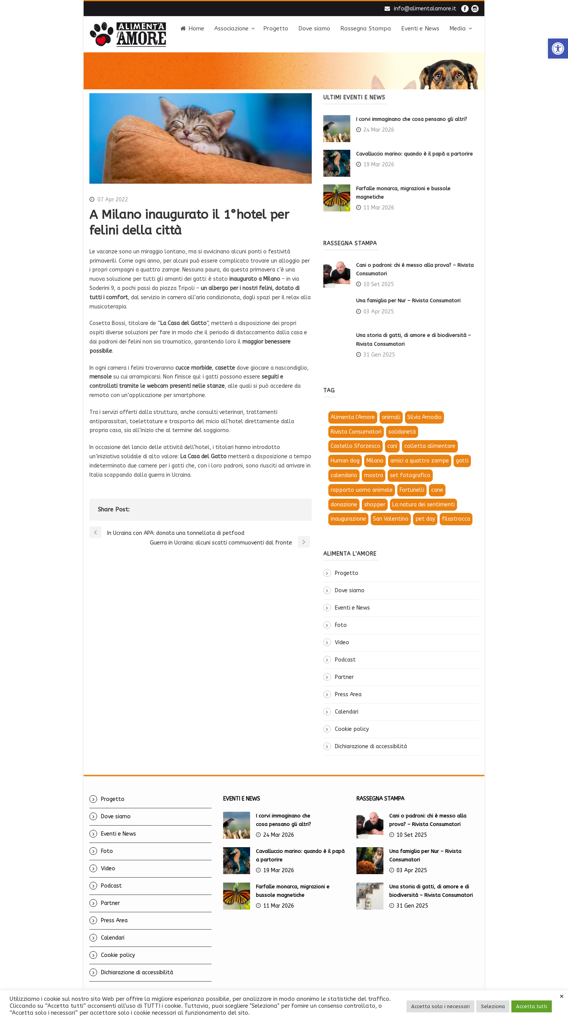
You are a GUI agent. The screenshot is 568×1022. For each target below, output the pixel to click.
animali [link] (391, 417)
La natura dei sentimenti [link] (423, 504)
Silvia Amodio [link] (424, 417)
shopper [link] (374, 504)
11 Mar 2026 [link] (378, 207)
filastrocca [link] (456, 519)
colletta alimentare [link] (429, 446)
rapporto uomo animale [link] (362, 490)
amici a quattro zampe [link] (419, 460)
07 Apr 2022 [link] (112, 199)
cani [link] (392, 446)
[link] (558, 49)
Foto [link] (341, 625)
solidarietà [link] (402, 432)
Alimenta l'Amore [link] (353, 417)
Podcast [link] (345, 660)
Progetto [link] (275, 28)
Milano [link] (374, 460)
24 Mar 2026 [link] (378, 130)
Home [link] (192, 28)
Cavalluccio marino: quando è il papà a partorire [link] (414, 154)
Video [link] (342, 642)
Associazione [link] (231, 28)
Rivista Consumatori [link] (356, 432)
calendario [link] (344, 475)
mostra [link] (373, 475)
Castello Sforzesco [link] (355, 446)
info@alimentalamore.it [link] (425, 8)
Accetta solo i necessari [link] (440, 1006)
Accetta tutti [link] (531, 1006)
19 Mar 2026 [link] (378, 164)
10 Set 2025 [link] (378, 284)
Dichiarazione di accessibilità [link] (371, 746)
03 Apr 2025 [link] (378, 311)
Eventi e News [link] (420, 28)
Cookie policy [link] (352, 729)
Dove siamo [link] (314, 28)
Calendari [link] (346, 712)
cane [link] (437, 490)
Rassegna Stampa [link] (365, 28)
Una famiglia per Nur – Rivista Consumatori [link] (408, 300)
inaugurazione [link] (348, 519)
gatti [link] (462, 460)
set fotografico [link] (410, 475)
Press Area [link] (348, 694)
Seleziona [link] (493, 1006)
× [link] (561, 996)
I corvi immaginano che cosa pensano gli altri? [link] (412, 119)
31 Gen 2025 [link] (379, 355)
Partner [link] (344, 677)
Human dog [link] (345, 460)
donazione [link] (344, 504)
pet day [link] (425, 519)
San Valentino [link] (390, 519)
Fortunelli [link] (412, 490)
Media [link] (457, 28)
